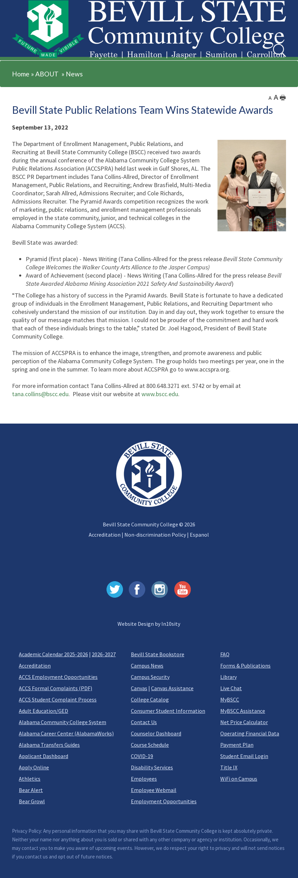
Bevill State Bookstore (157, 654)
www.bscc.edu (159, 394)
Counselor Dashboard (156, 733)
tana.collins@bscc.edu (40, 394)
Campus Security (150, 676)
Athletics (29, 778)
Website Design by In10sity (148, 623)
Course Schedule (150, 744)
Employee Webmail (153, 789)
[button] (20, 45)
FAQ (224, 654)
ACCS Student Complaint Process (58, 699)
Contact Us (144, 722)
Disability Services (152, 767)
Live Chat (231, 688)
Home (20, 74)
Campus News (147, 665)
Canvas (139, 688)
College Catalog (150, 699)
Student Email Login (244, 756)
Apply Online (34, 767)
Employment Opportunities (164, 801)
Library (228, 676)
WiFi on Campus (238, 778)
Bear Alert (31, 789)
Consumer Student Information (168, 710)
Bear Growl (32, 801)
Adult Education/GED (43, 710)
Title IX (228, 767)
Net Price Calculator (244, 722)
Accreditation (105, 534)
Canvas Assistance (172, 688)
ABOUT (47, 74)
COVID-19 (142, 756)
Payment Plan (236, 744)
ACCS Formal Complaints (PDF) (55, 688)
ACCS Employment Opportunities (58, 676)
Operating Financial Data (249, 733)
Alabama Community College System (62, 722)
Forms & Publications (245, 665)
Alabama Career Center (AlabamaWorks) (66, 733)
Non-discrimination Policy (155, 534)
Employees (144, 778)
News (74, 74)
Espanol (199, 534)
